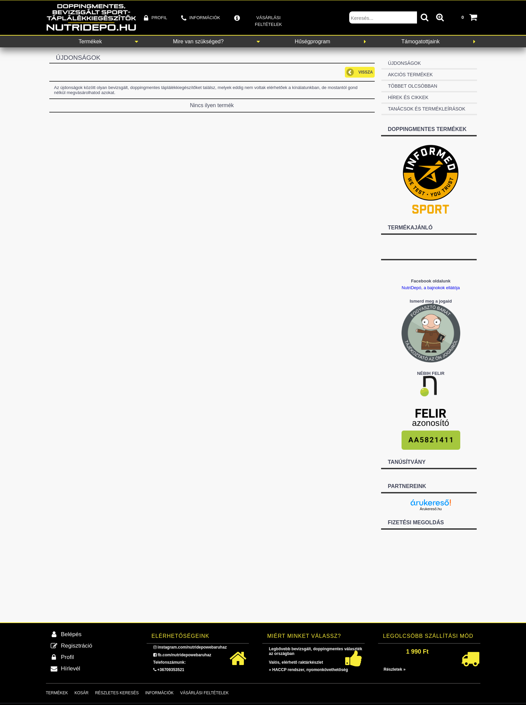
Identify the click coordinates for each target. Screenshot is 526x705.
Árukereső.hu (430, 509)
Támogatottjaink (421, 41)
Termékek (90, 41)
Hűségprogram (312, 41)
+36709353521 (170, 669)
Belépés (71, 634)
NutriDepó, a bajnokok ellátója (431, 287)
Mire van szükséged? (198, 41)
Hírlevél (71, 668)
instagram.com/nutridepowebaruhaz (192, 647)
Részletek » (395, 669)
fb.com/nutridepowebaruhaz (184, 655)
